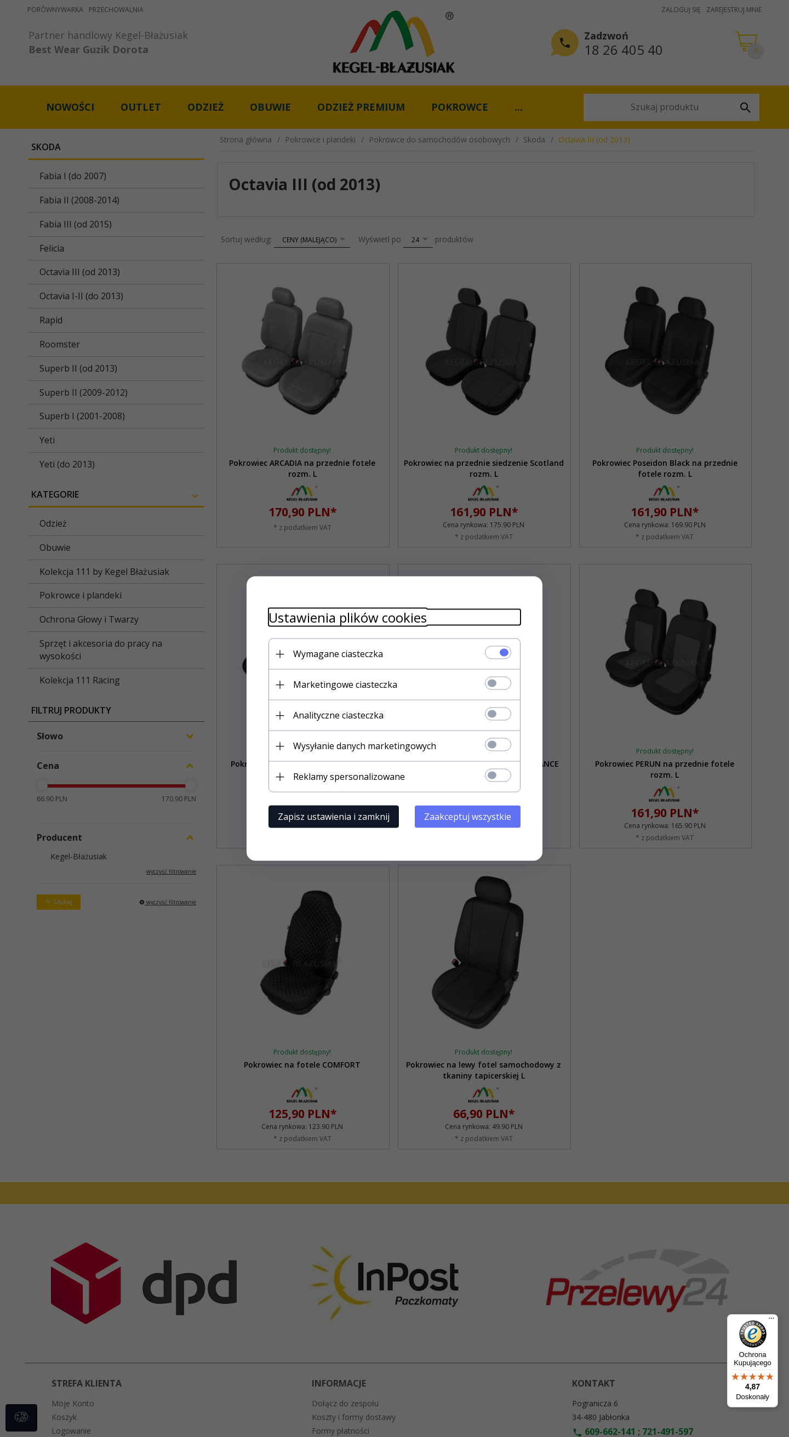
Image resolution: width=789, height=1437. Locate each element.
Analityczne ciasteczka (338, 715)
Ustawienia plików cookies (347, 617)
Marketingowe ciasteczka (345, 684)
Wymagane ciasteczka (338, 654)
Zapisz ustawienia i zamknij (334, 817)
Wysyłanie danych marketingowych (364, 746)
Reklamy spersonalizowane (349, 777)
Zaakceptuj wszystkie (467, 817)
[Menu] (771, 1320)
